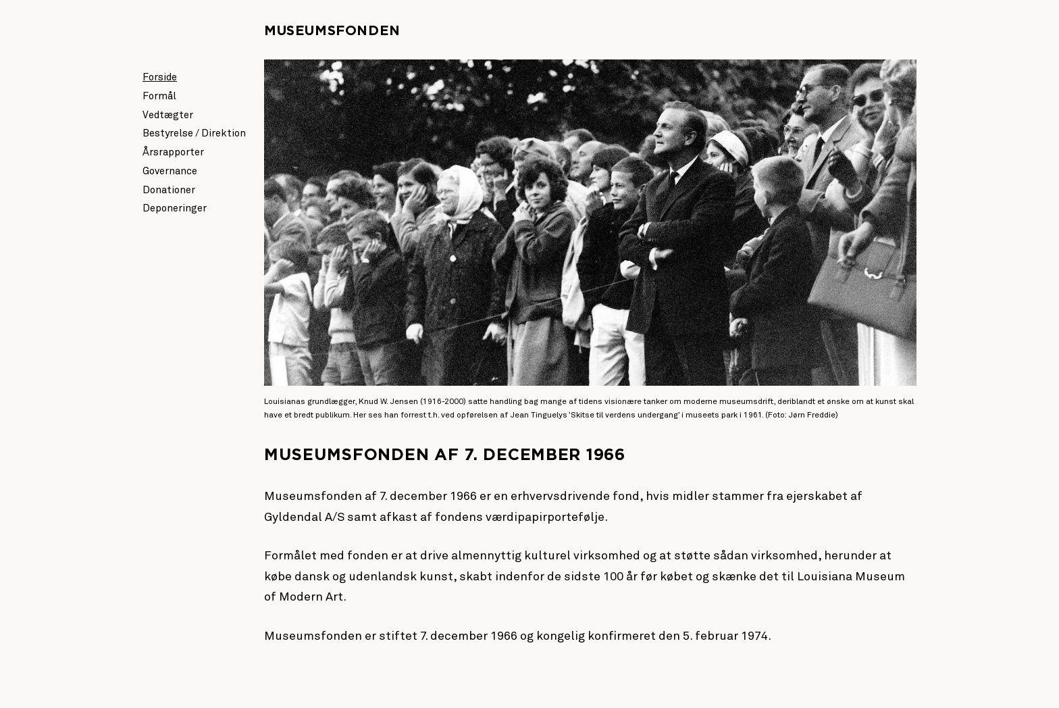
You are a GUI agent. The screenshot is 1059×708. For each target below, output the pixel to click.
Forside (160, 77)
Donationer (169, 190)
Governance (170, 171)
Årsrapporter (173, 152)
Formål (159, 96)
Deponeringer (175, 208)
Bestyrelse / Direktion (194, 133)
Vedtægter (168, 115)
